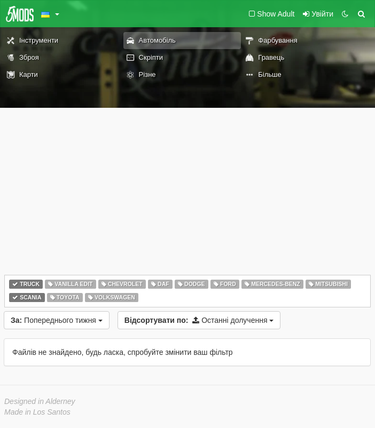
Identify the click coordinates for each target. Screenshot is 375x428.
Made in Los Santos (37, 412)
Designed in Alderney (39, 401)
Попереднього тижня (57, 320)
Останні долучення (199, 320)
